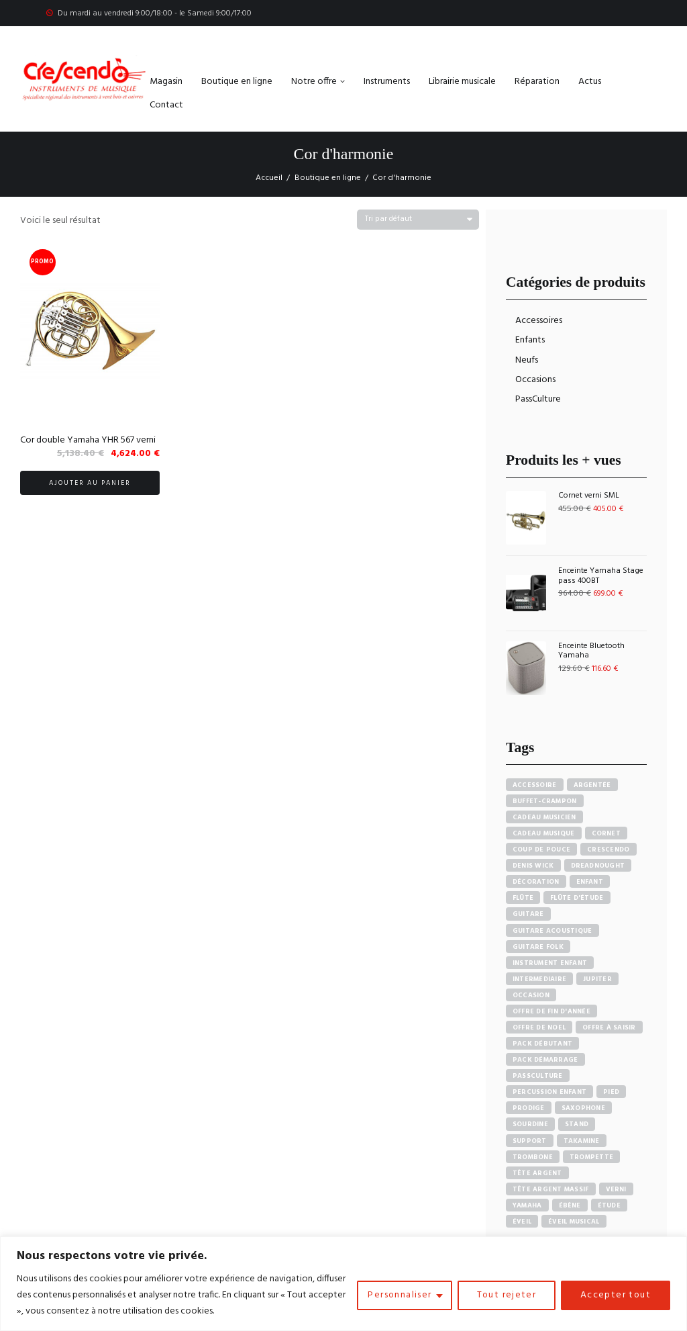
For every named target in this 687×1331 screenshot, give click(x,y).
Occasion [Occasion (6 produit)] (531, 995)
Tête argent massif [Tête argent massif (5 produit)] (551, 1189)
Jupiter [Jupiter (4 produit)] (597, 979)
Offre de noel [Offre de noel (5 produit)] (539, 1027)
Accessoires (538, 320)
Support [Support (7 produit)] (530, 1141)
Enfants (530, 340)
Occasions (535, 379)
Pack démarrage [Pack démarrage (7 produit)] (545, 1059)
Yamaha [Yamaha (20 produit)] (527, 1205)
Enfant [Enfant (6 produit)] (590, 881)
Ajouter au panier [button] (90, 482)
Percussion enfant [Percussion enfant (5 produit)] (549, 1092)
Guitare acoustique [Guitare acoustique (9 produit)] (552, 930)
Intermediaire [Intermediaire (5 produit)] (539, 979)
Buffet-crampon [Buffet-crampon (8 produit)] (545, 801)
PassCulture (538, 399)
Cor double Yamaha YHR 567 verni (88, 440)
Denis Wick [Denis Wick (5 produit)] (533, 865)
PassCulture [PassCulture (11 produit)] (538, 1075)
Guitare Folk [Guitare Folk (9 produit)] (538, 947)
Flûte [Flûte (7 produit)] (523, 897)
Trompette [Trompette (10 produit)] (591, 1157)
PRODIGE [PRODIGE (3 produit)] (529, 1108)
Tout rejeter (505, 1295)
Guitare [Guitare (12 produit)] (528, 914)
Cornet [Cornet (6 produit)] (606, 833)
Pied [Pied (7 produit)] (611, 1092)
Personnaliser (398, 1295)
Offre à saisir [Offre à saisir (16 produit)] (609, 1027)
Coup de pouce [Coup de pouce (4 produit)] (541, 849)
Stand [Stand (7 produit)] (576, 1124)
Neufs (526, 360)
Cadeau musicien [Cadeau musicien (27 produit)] (544, 817)
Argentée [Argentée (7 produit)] (592, 785)
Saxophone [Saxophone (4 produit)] (583, 1108)
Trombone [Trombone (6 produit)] (533, 1157)
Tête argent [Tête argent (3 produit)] (537, 1173)
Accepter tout (615, 1295)
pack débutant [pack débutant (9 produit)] (542, 1043)
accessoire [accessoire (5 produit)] (535, 785)
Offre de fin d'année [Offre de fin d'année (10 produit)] (551, 1011)
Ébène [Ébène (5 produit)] (570, 1205)
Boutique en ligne (328, 178)
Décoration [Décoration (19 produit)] (536, 881)
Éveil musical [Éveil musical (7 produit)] (573, 1221)
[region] (343, 1283)
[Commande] (418, 220)
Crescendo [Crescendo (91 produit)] (608, 849)
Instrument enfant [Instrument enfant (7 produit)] (550, 963)
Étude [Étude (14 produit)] (609, 1205)
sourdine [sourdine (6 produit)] (530, 1124)
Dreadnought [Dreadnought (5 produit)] (598, 865)
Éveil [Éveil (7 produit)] (522, 1221)
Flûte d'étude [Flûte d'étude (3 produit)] (576, 897)
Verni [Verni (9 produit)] (616, 1189)
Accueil (269, 178)
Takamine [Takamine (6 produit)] (582, 1141)
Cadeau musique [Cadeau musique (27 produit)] (544, 833)
